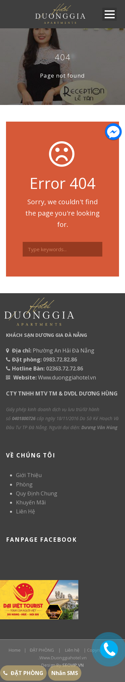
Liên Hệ (25, 511)
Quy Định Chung (36, 493)
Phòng (24, 484)
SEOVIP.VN (73, 665)
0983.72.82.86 (60, 359)
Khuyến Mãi (31, 502)
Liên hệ (72, 650)
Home (15, 650)
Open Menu (109, 14)
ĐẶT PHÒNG (42, 650)
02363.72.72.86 (64, 368)
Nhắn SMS (64, 673)
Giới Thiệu (29, 475)
